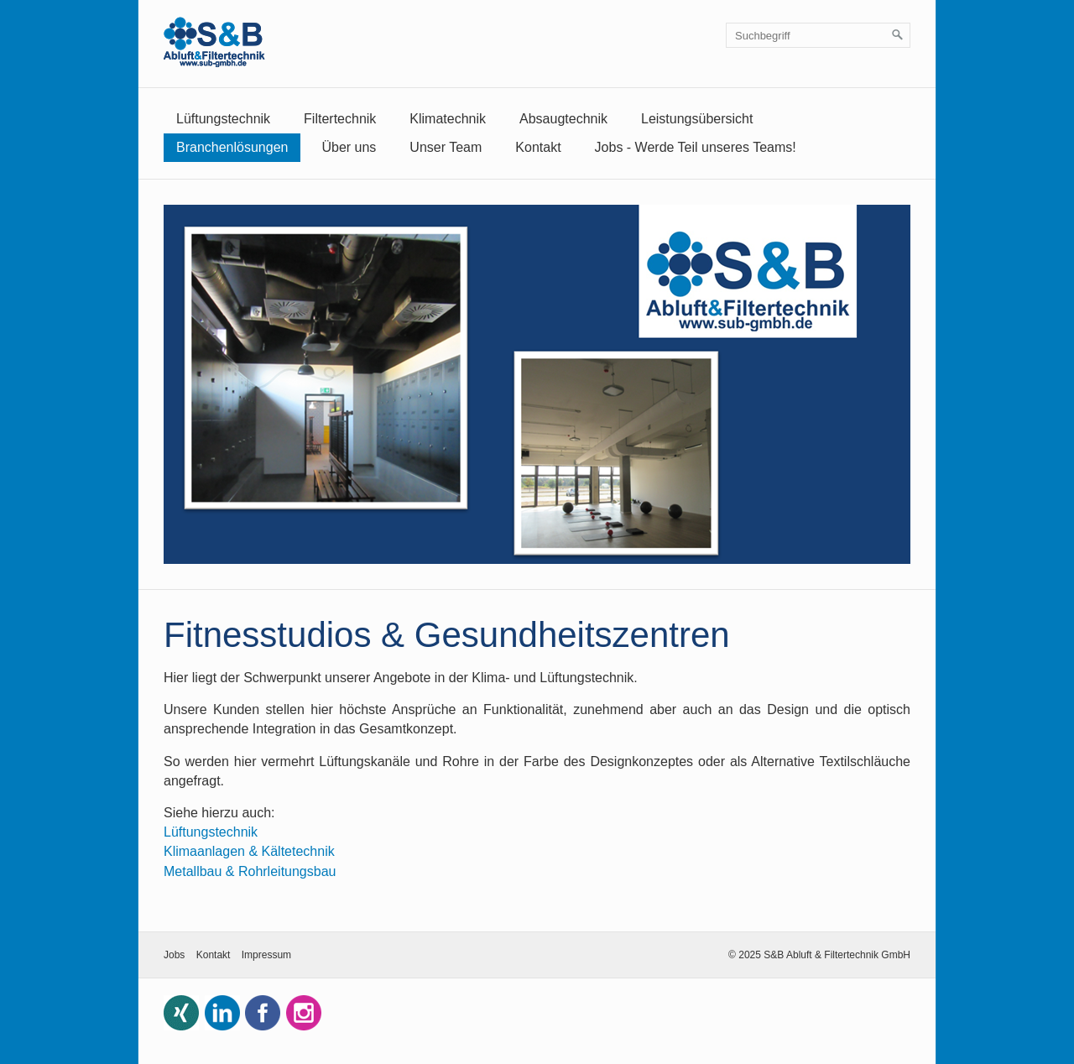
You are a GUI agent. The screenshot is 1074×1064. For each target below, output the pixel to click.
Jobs (174, 955)
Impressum (266, 955)
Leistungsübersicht (697, 119)
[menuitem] (223, 119)
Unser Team (445, 147)
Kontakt (537, 147)
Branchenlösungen (232, 147)
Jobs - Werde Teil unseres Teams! (695, 147)
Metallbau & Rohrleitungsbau (250, 871)
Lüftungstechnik (223, 119)
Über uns (348, 147)
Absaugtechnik (563, 119)
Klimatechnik (447, 119)
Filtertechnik (340, 119)
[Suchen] (898, 35)
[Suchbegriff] (818, 35)
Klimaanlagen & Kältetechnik (249, 851)
